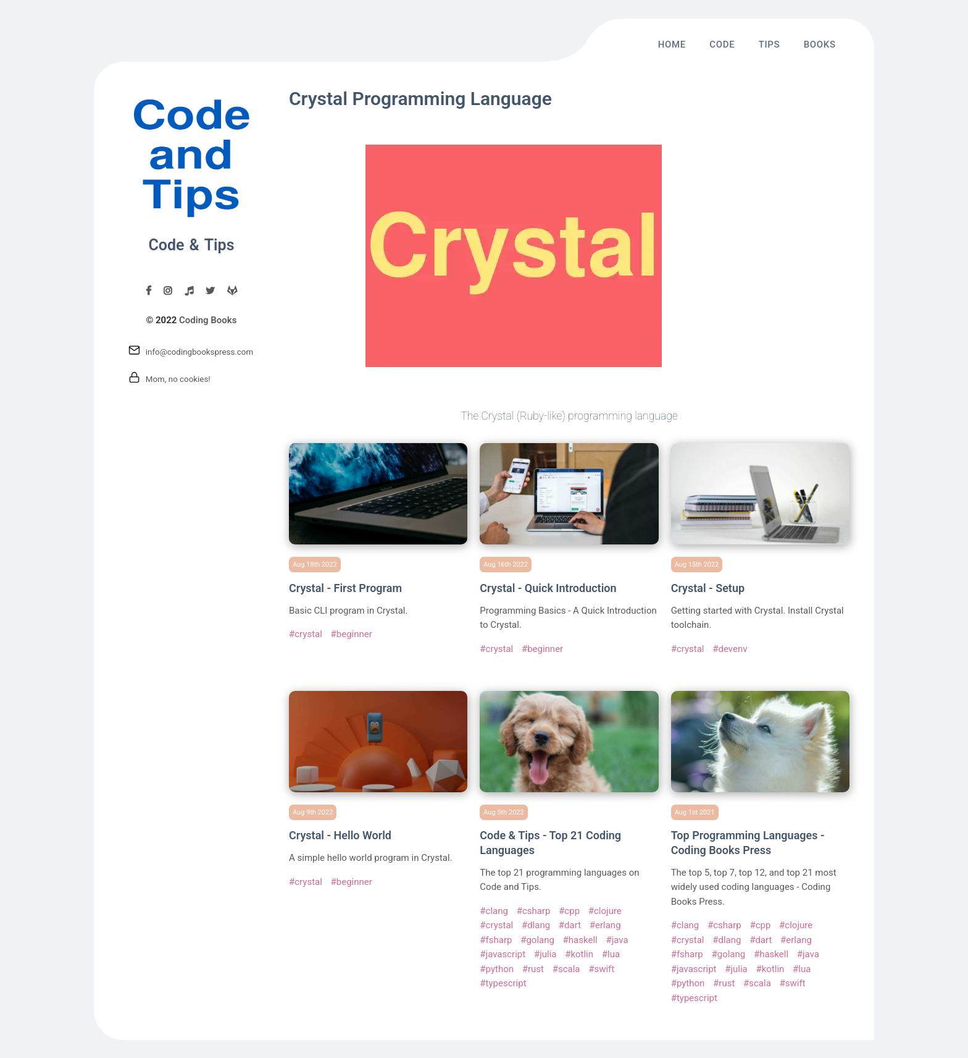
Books (820, 44)
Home (672, 44)
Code (722, 44)
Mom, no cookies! (178, 379)
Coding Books (207, 320)
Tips (769, 44)
